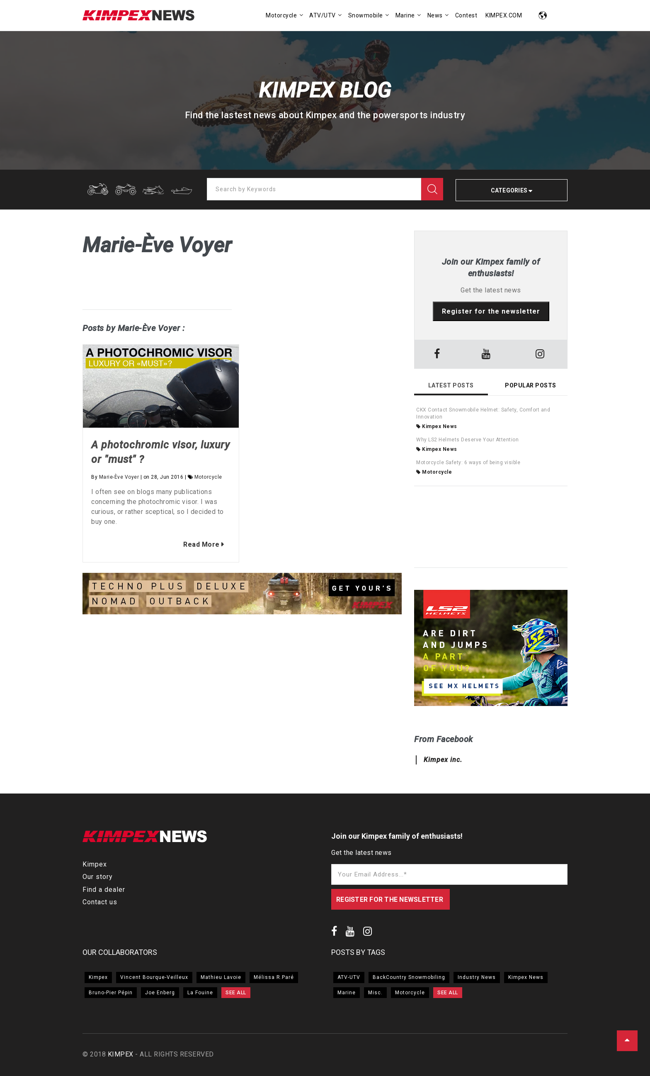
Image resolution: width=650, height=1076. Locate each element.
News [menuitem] (435, 15)
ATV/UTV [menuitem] (322, 15)
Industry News (477, 977)
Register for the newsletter (491, 311)
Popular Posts (530, 385)
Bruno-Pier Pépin (111, 993)
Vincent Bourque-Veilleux (154, 977)
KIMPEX (120, 1054)
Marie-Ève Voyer (119, 477)
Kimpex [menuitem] (94, 864)
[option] (242, 595)
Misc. (375, 993)
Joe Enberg (160, 993)
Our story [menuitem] (97, 877)
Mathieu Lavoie (221, 977)
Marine (346, 993)
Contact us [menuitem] (99, 902)
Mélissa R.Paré (274, 977)
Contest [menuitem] (466, 15)
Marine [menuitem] (405, 15)
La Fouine (200, 993)
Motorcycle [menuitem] (281, 15)
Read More (197, 544)
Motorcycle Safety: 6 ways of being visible (468, 462)
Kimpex (98, 977)
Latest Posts (451, 385)
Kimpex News (436, 426)
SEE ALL (236, 993)
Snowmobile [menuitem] (365, 15)
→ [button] (397, 595)
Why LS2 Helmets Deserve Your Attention (467, 440)
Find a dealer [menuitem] (103, 889)
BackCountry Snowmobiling (409, 977)
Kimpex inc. (443, 760)
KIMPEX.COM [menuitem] (503, 15)
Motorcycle (208, 477)
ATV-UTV (348, 977)
